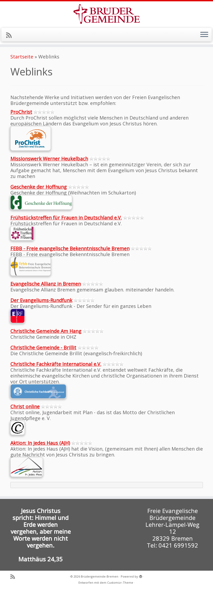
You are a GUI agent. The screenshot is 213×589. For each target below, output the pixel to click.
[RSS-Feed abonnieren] (10, 35)
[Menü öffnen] (204, 35)
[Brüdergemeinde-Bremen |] (106, 14)
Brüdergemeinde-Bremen (99, 576)
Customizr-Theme (120, 582)
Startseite (21, 56)
